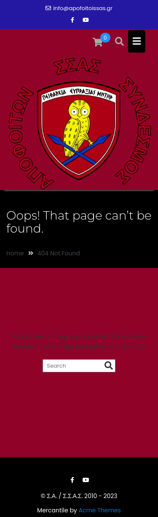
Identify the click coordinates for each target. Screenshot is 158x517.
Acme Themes (99, 510)
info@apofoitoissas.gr (79, 8)
